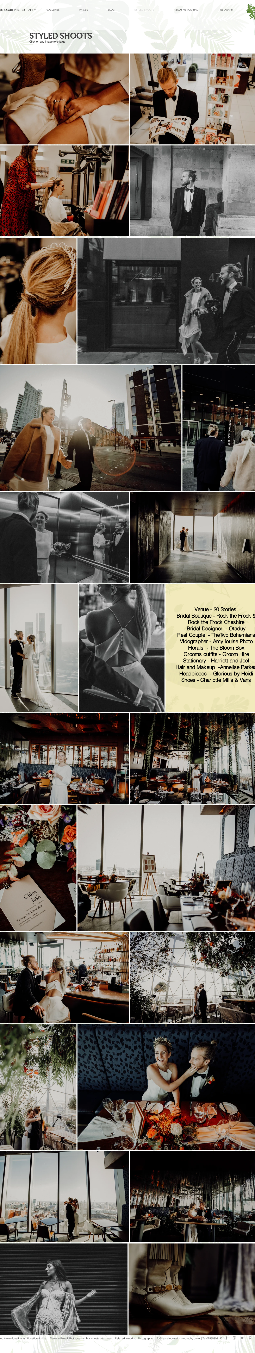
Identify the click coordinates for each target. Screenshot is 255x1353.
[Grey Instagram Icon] (234, 1338)
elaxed (121, 1338)
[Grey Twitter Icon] (242, 1338)
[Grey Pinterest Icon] (250, 1338)
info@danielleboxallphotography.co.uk (177, 1338)
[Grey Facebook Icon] (226, 1338)
